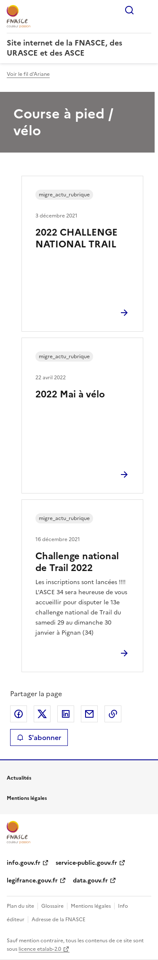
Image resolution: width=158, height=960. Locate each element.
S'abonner (39, 737)
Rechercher (129, 10)
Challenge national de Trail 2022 (77, 562)
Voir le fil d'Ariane (28, 74)
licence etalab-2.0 (40, 949)
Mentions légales (91, 906)
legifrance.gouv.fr (32, 880)
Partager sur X (42, 713)
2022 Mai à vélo (70, 394)
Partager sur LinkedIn (65, 713)
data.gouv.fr (90, 880)
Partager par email (89, 713)
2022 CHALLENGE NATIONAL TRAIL (76, 238)
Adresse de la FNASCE (59, 919)
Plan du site (20, 906)
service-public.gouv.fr (86, 862)
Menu (146, 10)
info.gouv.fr (23, 862)
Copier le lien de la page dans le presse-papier (112, 713)
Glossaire (52, 906)
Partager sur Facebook (18, 713)
